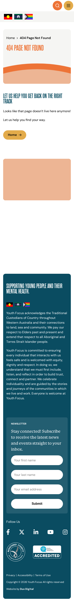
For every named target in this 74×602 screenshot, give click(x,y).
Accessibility (25, 575)
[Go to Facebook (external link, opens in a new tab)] (8, 532)
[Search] (57, 5)
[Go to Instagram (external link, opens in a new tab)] (65, 532)
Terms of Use (43, 575)
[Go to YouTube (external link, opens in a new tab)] (50, 532)
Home (12, 135)
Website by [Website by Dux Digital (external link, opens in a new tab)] (20, 589)
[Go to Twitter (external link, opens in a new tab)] (21, 532)
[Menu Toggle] (68, 5)
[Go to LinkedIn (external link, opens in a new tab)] (36, 532)
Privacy (10, 575)
